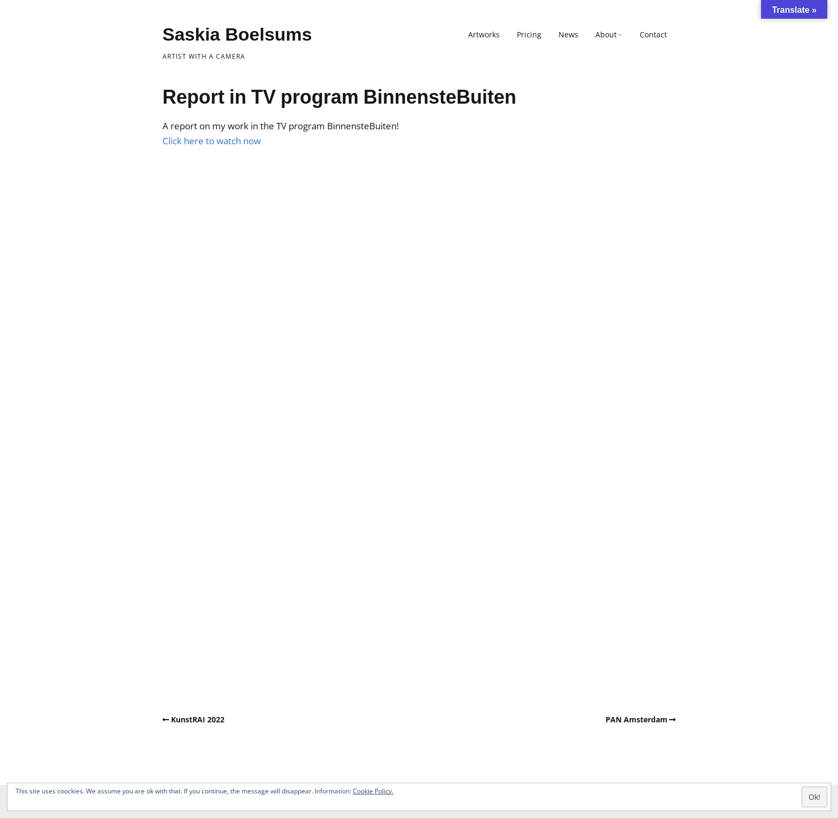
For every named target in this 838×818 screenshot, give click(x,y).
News (568, 34)
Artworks (484, 34)
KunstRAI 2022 (197, 719)
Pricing (529, 34)
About (606, 34)
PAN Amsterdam (637, 719)
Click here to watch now (211, 141)
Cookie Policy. (373, 791)
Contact (653, 34)
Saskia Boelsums (237, 34)
